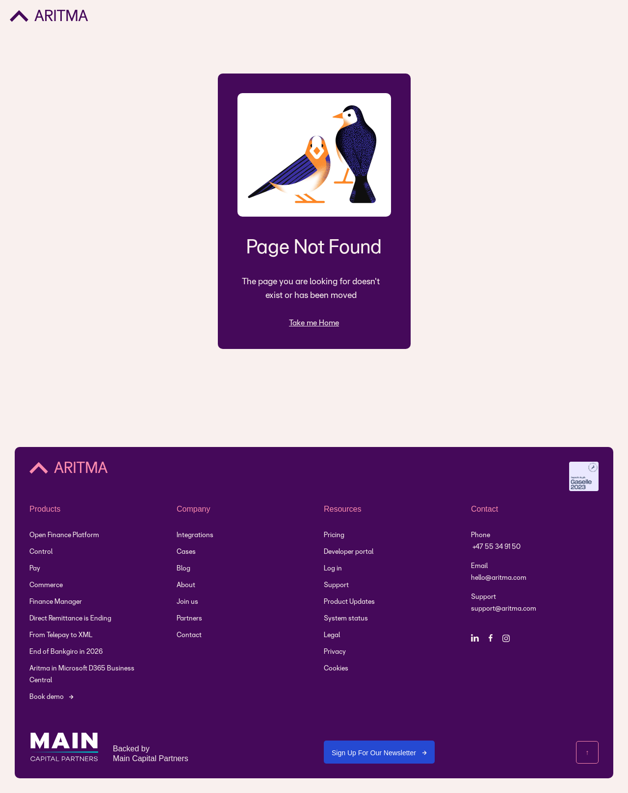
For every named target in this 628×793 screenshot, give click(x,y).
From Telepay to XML (60, 635)
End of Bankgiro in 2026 (66, 652)
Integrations (195, 535)
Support (336, 585)
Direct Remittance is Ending (70, 619)
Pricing (334, 535)
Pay (34, 569)
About (186, 585)
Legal (332, 635)
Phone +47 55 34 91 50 (496, 541)
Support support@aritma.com (503, 603)
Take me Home (314, 323)
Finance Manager (55, 602)
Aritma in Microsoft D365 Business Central (81, 675)
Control (40, 552)
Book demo (46, 697)
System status (346, 619)
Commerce (46, 585)
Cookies (336, 669)
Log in (333, 569)
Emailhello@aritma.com (498, 572)
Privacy (335, 652)
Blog (183, 569)
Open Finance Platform (64, 535)
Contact (189, 635)
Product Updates (349, 602)
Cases (186, 552)
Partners (189, 619)
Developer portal (348, 552)
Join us (187, 602)
